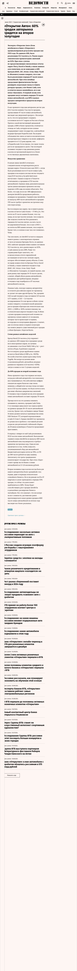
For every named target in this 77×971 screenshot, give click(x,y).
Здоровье (9, 11)
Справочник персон (52, 11)
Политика (37, 7)
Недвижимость (27, 7)
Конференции (23, 11)
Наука (74, 11)
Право (69, 11)
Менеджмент (63, 7)
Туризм (63, 11)
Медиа (19, 7)
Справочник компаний (37, 11)
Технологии (11, 7)
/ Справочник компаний (23, 22)
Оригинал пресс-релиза (19, 554)
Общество (54, 7)
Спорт (16, 11)
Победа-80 (45, 7)
